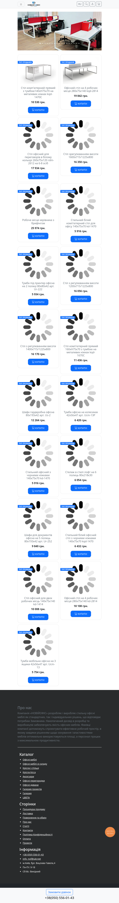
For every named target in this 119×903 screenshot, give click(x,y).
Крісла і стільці (31, 768)
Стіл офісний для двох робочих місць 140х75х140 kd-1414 (38, 601)
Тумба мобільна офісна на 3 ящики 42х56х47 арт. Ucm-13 (38, 664)
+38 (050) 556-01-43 (33, 854)
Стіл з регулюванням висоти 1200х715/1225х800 (81, 284)
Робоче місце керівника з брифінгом (38, 221)
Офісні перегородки (34, 780)
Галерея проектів (32, 789)
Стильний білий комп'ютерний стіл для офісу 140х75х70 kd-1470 (80, 223)
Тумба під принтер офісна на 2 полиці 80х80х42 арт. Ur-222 (38, 286)
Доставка (28, 813)
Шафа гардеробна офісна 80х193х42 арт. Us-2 (38, 413)
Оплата (27, 838)
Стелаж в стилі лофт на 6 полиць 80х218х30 (80, 473)
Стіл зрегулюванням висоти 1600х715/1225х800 (80, 155)
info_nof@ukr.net (32, 858)
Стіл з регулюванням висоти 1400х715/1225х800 (38, 347)
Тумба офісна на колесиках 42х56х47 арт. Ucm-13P (81, 413)
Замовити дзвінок (59, 892)
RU (79, 4)
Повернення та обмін (35, 817)
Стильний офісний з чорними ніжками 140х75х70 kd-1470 (38, 475)
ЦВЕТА (26, 797)
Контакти (28, 830)
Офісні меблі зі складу (35, 763)
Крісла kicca (29, 772)
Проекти (27, 842)
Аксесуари (28, 776)
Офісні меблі (30, 759)
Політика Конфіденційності (38, 834)
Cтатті (26, 826)
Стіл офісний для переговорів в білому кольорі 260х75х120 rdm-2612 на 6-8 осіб (38, 158)
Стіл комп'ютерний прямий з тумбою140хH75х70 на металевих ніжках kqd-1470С (38, 92)
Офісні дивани (31, 784)
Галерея (27, 793)
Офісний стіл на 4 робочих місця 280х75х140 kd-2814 (81, 599)
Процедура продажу (34, 809)
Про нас (27, 821)
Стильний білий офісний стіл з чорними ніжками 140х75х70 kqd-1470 (80, 538)
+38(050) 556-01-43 (59, 898)
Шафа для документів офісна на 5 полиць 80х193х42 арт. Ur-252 (38, 538)
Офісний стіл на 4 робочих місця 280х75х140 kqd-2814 (81, 89)
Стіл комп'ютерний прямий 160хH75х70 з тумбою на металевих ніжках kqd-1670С (81, 350)
